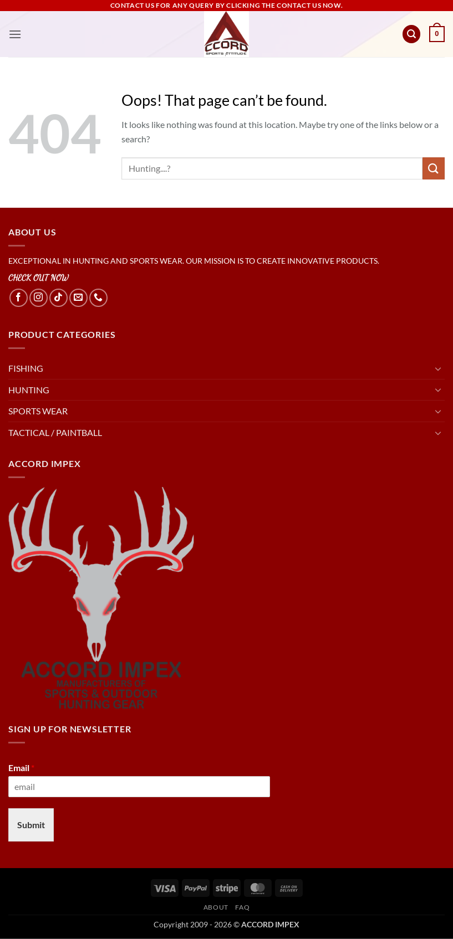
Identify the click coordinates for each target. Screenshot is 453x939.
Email (21, 767)
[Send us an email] (78, 298)
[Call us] (98, 298)
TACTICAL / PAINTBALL (55, 432)
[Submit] (434, 168)
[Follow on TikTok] (58, 298)
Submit (31, 824)
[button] (15, 34)
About (215, 907)
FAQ (242, 907)
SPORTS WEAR (38, 411)
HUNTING (28, 389)
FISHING (25, 368)
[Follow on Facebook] (18, 298)
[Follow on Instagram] (38, 298)
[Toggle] (438, 368)
